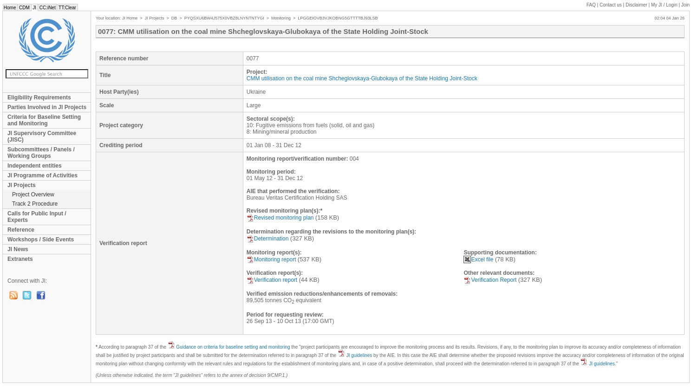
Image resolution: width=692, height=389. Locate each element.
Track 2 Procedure (35, 204)
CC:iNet (47, 7)
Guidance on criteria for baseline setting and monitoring (233, 347)
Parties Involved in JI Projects (46, 107)
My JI (664, 4)
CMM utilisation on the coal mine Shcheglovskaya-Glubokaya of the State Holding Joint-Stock (362, 78)
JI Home (130, 18)
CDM (24, 7)
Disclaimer (636, 4)
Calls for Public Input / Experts (36, 216)
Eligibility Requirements (39, 97)
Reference (20, 230)
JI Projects (21, 185)
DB (174, 18)
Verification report (272, 280)
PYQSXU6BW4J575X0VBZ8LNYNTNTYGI (224, 18)
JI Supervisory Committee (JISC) (41, 136)
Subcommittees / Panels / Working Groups (41, 152)
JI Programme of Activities (42, 175)
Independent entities (34, 165)
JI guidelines (359, 355)
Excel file (478, 259)
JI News (17, 249)
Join (685, 4)
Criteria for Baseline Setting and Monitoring (44, 120)
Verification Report (490, 280)
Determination (268, 238)
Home (9, 7)
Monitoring (281, 18)
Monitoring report (271, 259)
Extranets (20, 259)
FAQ (591, 4)
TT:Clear (67, 7)
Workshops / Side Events (40, 239)
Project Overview (33, 194)
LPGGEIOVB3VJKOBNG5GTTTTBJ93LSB (338, 18)
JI (35, 7)
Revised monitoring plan (280, 217)
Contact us (611, 4)
